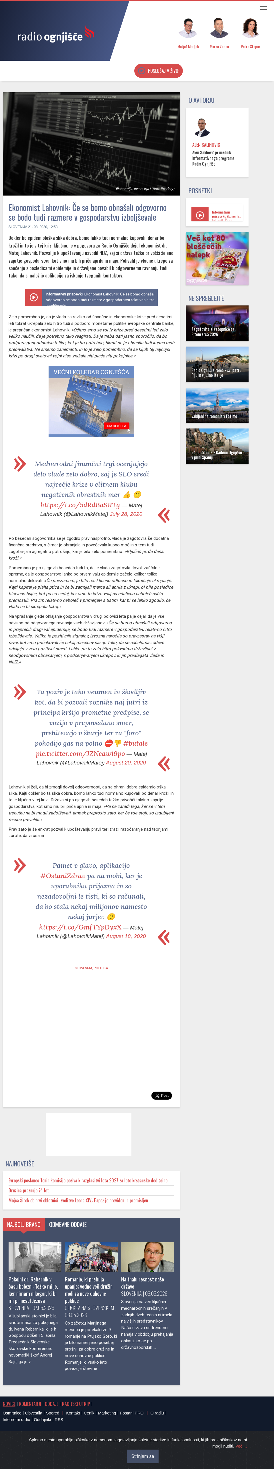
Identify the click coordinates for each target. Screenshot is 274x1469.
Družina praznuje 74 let (29, 1190)
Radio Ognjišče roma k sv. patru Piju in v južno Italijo (216, 372)
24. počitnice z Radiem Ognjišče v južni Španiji (216, 454)
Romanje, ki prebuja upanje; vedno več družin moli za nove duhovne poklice (89, 1290)
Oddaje (51, 1403)
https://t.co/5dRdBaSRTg (80, 504)
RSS (59, 1419)
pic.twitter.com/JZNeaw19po (80, 753)
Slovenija (18, 227)
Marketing (107, 1413)
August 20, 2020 (126, 763)
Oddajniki (42, 1419)
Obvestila (33, 1413)
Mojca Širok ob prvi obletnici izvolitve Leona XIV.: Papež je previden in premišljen (78, 1200)
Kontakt (73, 1413)
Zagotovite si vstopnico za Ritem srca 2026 (213, 331)
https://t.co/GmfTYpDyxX (80, 927)
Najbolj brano (24, 1224)
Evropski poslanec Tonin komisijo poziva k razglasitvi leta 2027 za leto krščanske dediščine (88, 1180)
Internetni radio (16, 1419)
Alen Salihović (206, 144)
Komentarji (30, 1403)
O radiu (157, 1413)
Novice (9, 1403)
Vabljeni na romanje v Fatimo (214, 416)
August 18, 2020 (126, 936)
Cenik (89, 1413)
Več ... (241, 1446)
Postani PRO (131, 1413)
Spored (52, 1413)
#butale (135, 743)
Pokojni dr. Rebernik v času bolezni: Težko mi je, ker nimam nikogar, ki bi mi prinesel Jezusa (33, 1290)
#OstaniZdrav (62, 875)
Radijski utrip (76, 1403)
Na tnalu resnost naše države (142, 1282)
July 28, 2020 (126, 514)
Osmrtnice (12, 1413)
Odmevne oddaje (68, 1224)
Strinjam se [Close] (142, 1456)
